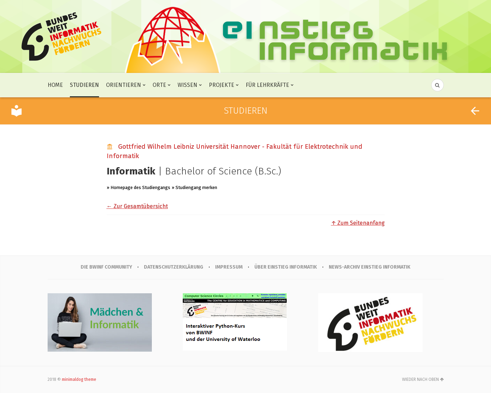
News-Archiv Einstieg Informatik (369, 267)
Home (55, 85)
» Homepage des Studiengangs (138, 187)
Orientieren (123, 85)
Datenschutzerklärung (173, 267)
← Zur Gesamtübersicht (137, 206)
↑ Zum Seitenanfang (358, 223)
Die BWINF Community (106, 267)
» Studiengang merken (194, 187)
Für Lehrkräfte (267, 85)
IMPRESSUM (229, 267)
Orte (159, 85)
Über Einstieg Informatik (285, 267)
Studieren (84, 85)
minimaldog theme (79, 379)
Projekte (221, 85)
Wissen (187, 85)
